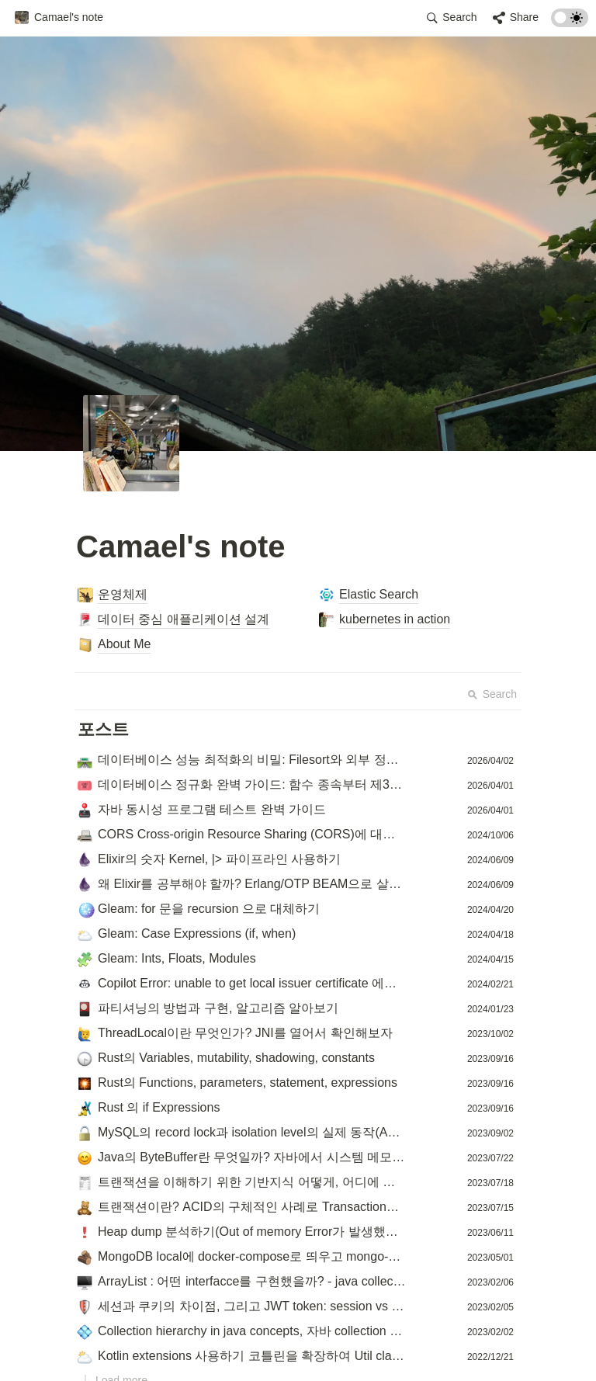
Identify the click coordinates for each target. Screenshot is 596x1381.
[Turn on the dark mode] (569, 22)
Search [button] (492, 694)
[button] (58, 18)
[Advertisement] (298, 1351)
